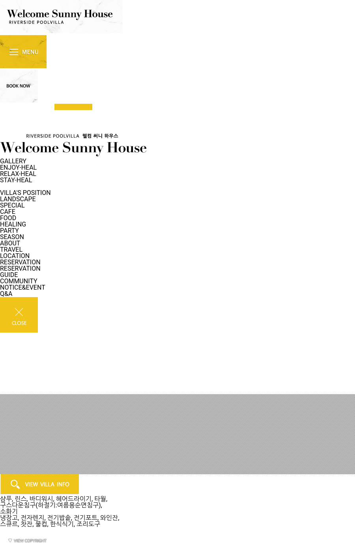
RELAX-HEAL (18, 174)
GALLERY (13, 161)
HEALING (13, 224)
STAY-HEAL (16, 180)
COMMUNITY (18, 281)
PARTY (9, 230)
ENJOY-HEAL (18, 167)
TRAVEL (11, 249)
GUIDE (9, 275)
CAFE (7, 211)
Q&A (6, 293)
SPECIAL (12, 205)
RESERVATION (20, 262)
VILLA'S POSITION (25, 192)
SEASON (12, 237)
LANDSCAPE (18, 199)
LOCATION (15, 256)
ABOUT (10, 243)
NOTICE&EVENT (22, 287)
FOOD (8, 218)
